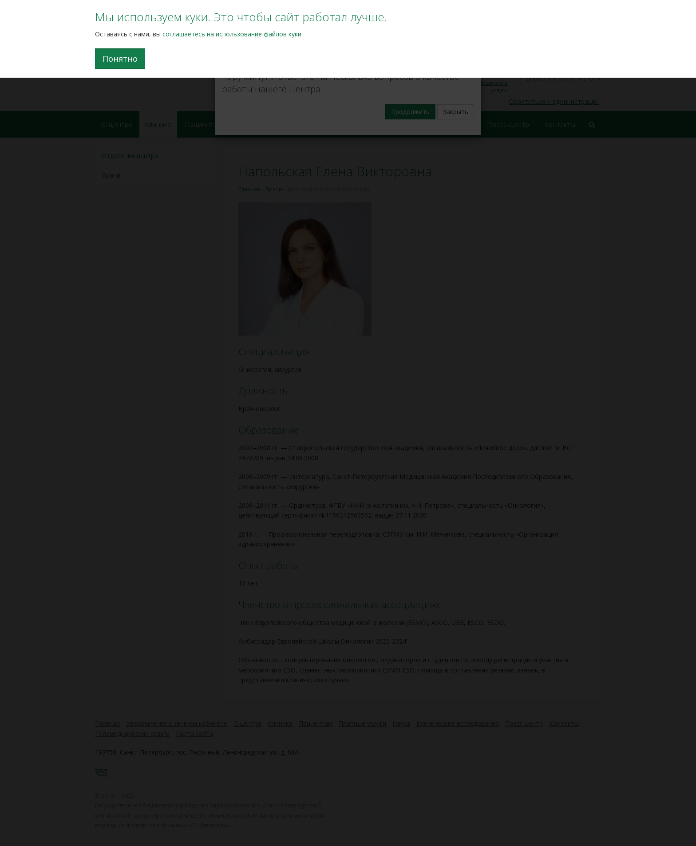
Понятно (120, 58)
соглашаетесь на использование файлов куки (231, 34)
